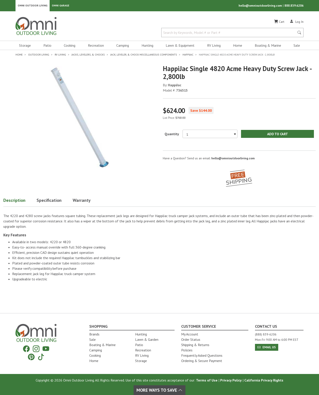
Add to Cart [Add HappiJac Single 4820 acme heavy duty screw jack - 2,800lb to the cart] (277, 134)
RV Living (214, 45)
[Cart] (279, 22)
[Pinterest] (31, 357)
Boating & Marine (268, 45)
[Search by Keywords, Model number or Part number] (229, 32)
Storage (25, 45)
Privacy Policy (231, 380)
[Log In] (296, 21)
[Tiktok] (41, 357)
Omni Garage (60, 5)
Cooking (69, 45)
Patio (47, 45)
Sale (297, 45)
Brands (94, 334)
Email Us (266, 347)
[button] (20, 201)
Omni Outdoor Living (32, 5)
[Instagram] (36, 349)
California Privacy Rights (263, 380)
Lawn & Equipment (180, 45)
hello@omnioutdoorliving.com (261, 6)
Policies (187, 350)
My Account (189, 334)
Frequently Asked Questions (201, 355)
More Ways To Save (159, 390)
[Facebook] (26, 349)
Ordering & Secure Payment (201, 360)
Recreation (96, 45)
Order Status (190, 339)
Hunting (147, 45)
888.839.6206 (293, 6)
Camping (122, 45)
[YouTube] (46, 349)
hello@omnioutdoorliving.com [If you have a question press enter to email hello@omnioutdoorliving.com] (233, 158)
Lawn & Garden (146, 339)
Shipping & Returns (195, 345)
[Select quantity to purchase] (210, 134)
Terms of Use (207, 380)
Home (237, 45)
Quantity (172, 134)
